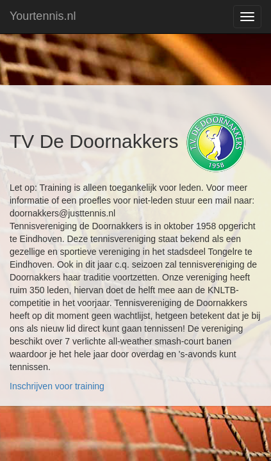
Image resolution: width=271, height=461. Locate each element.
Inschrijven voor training (57, 386)
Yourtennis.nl (43, 16)
